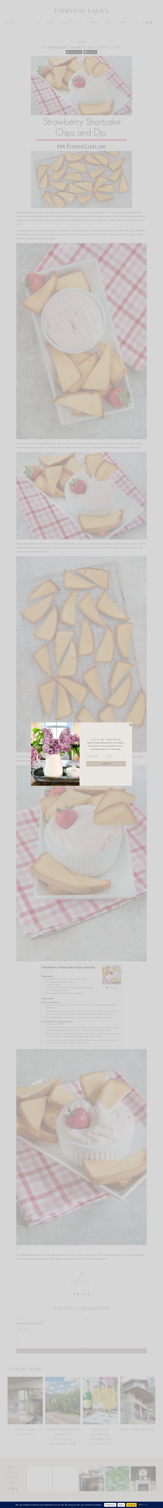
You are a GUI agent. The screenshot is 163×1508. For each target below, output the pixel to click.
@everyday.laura (155, 1475)
